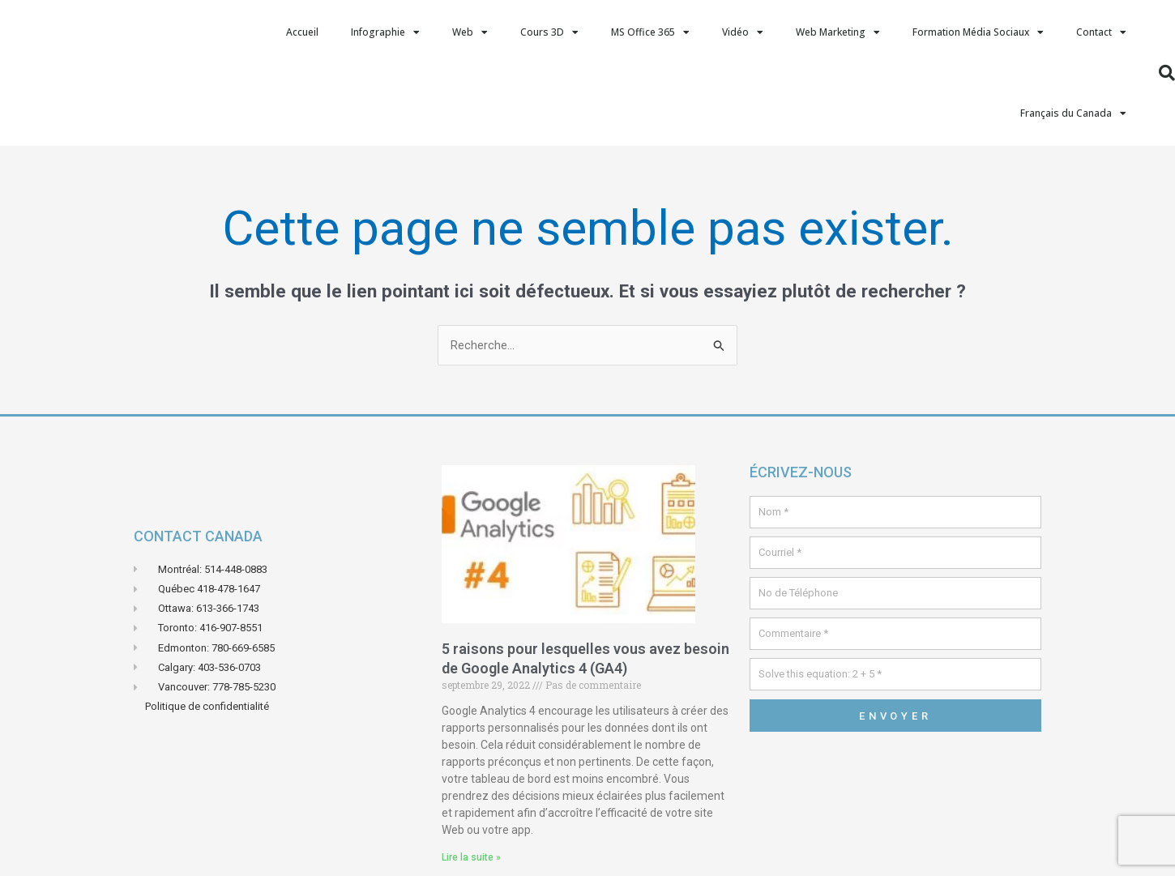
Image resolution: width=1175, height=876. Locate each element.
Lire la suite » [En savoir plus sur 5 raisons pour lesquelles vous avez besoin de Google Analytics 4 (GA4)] (471, 857)
